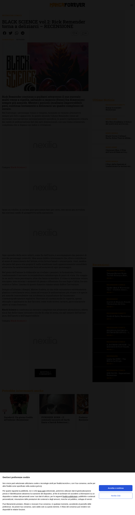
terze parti (42, 491)
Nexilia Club (115, 496)
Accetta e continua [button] (116, 488)
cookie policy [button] (36, 486)
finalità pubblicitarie (69, 496)
